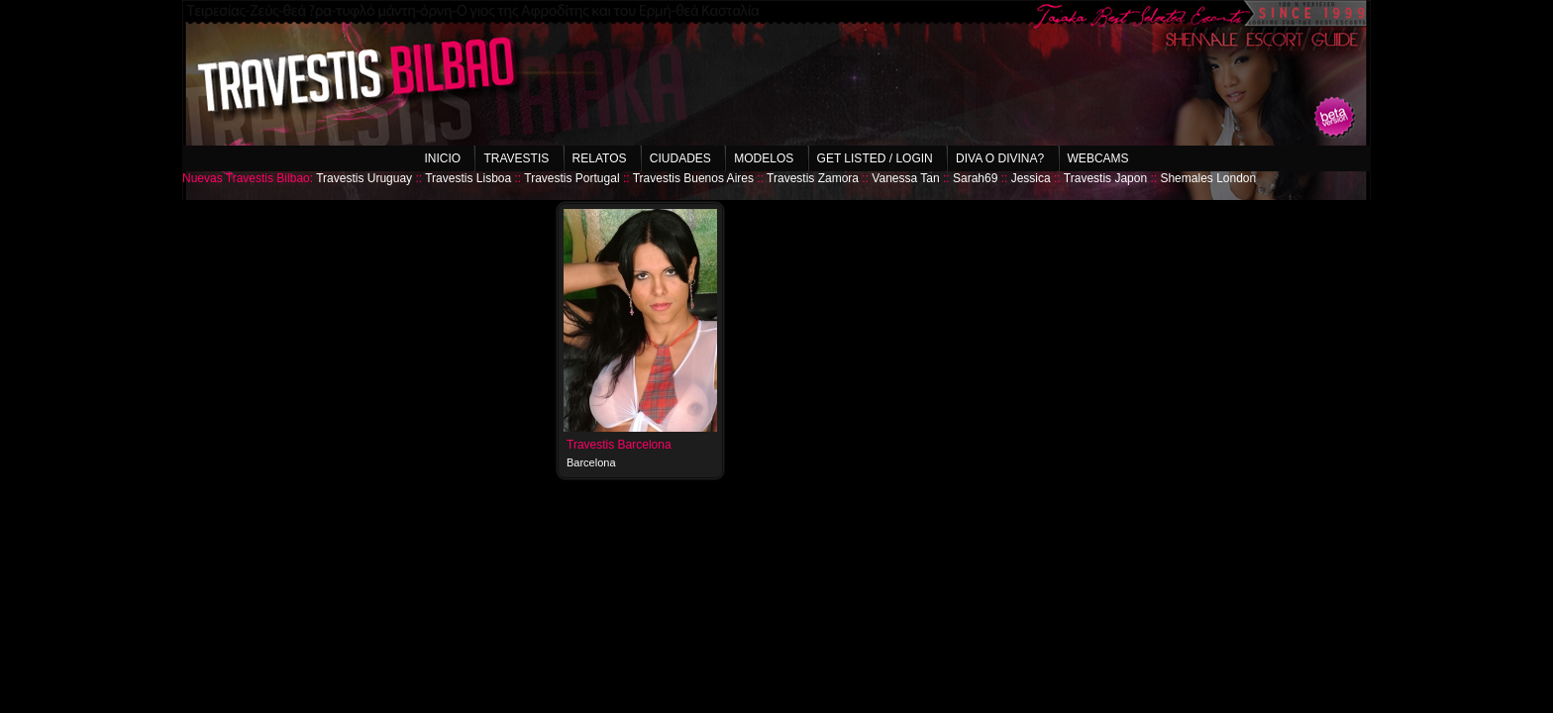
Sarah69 (975, 178)
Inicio (442, 158)
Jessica (1031, 178)
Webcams (1098, 158)
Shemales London (1208, 178)
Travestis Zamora (813, 178)
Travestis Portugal (571, 178)
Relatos (599, 158)
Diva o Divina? (1000, 158)
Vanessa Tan (905, 178)
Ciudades (680, 158)
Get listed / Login (875, 158)
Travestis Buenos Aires (693, 178)
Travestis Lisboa (468, 178)
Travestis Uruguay (364, 178)
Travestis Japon (1105, 178)
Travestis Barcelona (619, 445)
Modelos (763, 158)
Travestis (516, 158)
